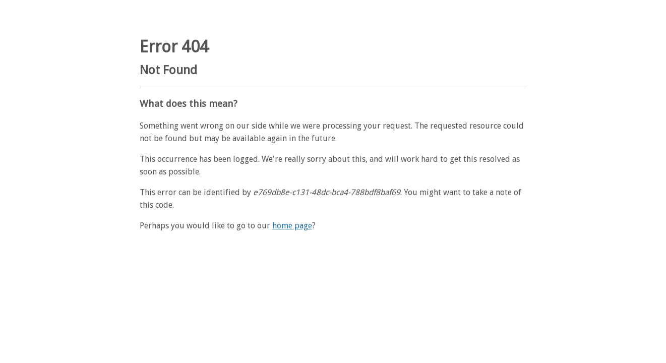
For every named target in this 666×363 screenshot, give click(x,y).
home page (292, 225)
